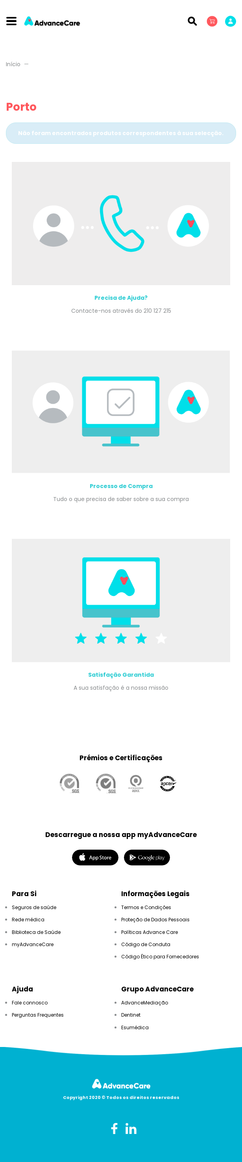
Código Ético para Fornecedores (160, 956)
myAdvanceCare (33, 944)
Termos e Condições (146, 907)
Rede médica (28, 919)
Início (13, 64)
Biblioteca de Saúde (36, 932)
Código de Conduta (145, 944)
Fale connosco (30, 1002)
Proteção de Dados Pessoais (155, 919)
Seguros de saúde (34, 907)
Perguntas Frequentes (38, 1015)
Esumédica (135, 1027)
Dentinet (130, 1015)
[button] (213, 21)
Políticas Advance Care (149, 932)
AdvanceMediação (144, 1002)
